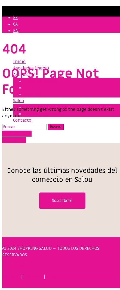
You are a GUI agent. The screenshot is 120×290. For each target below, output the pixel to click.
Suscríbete (62, 200)
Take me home (17, 134)
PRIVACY (10, 277)
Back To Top (14, 140)
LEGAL (53, 277)
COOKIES (33, 277)
